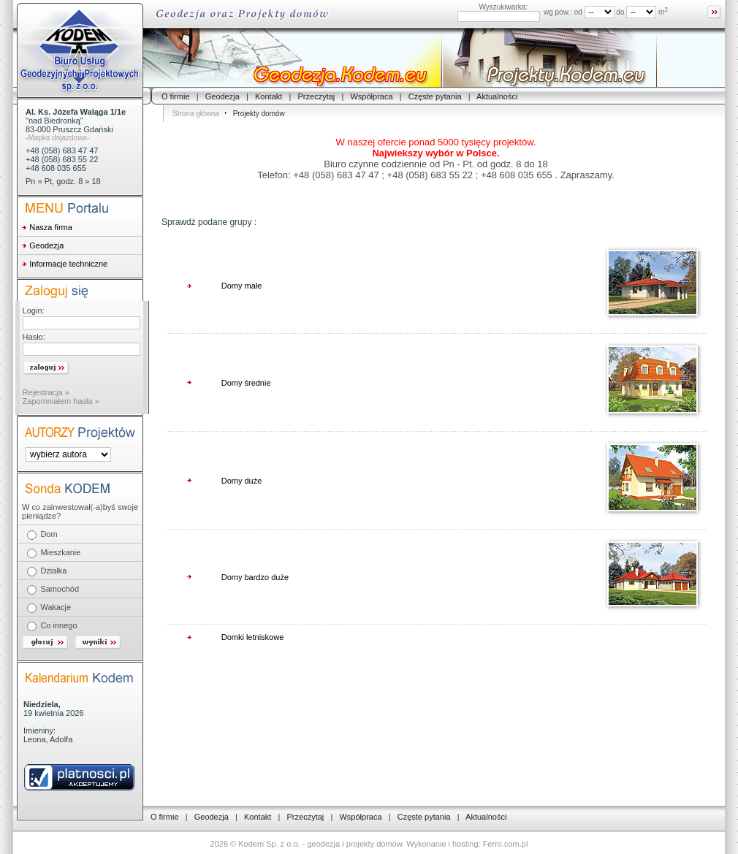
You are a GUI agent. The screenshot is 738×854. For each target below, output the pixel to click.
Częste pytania (435, 96)
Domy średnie (246, 382)
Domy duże (241, 480)
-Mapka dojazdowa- (57, 138)
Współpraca (371, 96)
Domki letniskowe (252, 637)
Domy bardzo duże (255, 577)
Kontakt (268, 96)
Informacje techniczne (68, 263)
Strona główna (195, 114)
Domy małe (241, 285)
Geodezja (222, 96)
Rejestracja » (46, 392)
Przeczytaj (316, 96)
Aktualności (496, 96)
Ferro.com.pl (505, 843)
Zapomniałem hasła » (61, 401)
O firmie (175, 96)
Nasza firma (50, 227)
